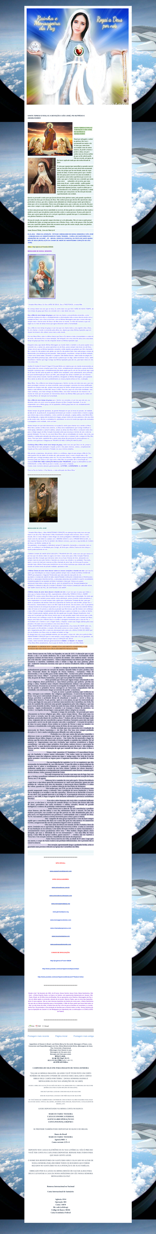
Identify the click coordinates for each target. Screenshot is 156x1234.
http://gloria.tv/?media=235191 (42, 247)
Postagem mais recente (38, 1036)
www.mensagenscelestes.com (60, 920)
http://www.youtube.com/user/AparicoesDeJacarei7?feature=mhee (61, 977)
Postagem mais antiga (84, 1036)
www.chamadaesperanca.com (60, 928)
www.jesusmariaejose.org (61, 936)
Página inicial (61, 1036)
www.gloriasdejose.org (61, 912)
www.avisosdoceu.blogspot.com (60, 895)
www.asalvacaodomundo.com (60, 944)
